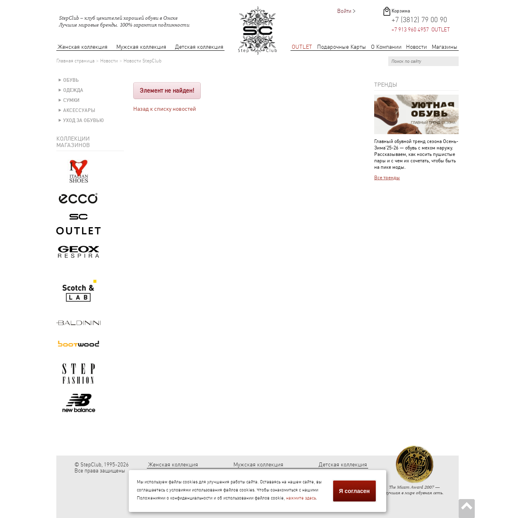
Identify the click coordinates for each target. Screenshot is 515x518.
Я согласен (354, 491)
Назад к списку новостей (164, 109)
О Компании (386, 47)
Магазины (444, 47)
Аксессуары (79, 110)
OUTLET (302, 47)
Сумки (71, 100)
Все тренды (387, 177)
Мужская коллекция (141, 47)
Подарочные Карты (341, 47)
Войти (344, 11)
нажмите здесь (301, 498)
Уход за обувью (83, 120)
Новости (416, 47)
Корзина (400, 11)
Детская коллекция (199, 47)
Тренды (385, 84)
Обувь (71, 80)
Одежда (73, 90)
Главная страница (75, 61)
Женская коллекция (82, 47)
